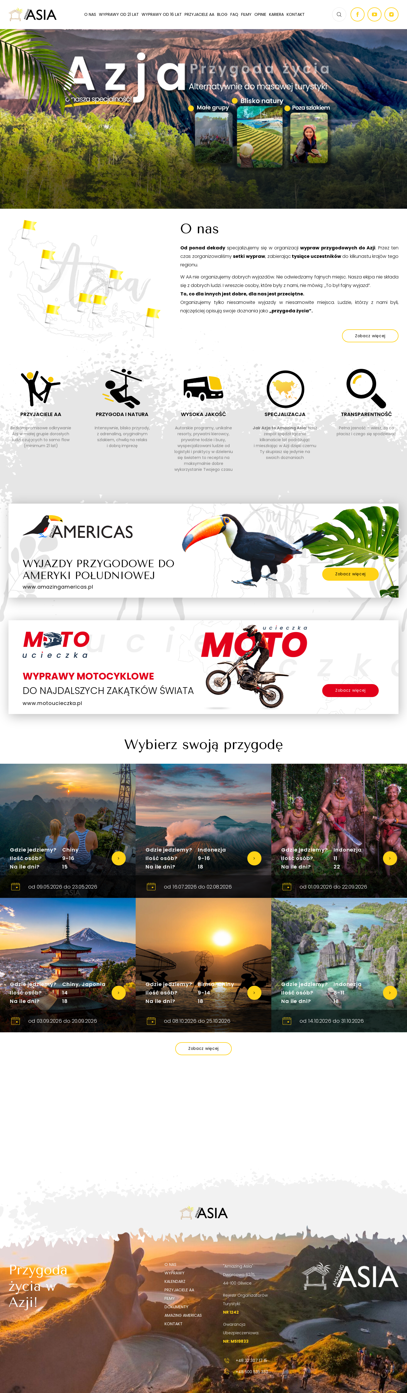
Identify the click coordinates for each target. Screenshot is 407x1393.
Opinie (260, 14)
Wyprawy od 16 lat (162, 14)
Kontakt (296, 14)
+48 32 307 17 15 (245, 1360)
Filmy (246, 14)
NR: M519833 (235, 1341)
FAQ (234, 14)
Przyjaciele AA (199, 14)
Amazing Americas (183, 1315)
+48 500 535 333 (245, 1371)
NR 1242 (231, 1312)
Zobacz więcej (350, 574)
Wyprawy (174, 1273)
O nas (90, 14)
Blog (222, 14)
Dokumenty (176, 1306)
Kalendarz (174, 1281)
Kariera (276, 14)
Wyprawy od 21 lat (119, 14)
